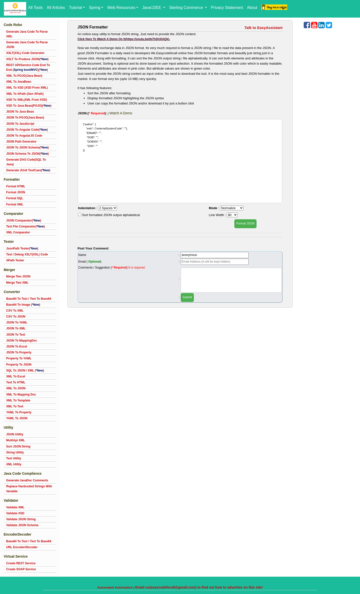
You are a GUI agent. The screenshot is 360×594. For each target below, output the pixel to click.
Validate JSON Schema (22, 525)
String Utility (15, 452)
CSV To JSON (15, 316)
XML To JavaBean (18, 81)
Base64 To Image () (23, 304)
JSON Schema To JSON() (27, 153)
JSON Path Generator (21, 141)
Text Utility (13, 458)
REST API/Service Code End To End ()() (28, 67)
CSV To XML (14, 310)
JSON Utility (14, 434)
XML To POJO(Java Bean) (24, 75)
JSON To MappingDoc (21, 340)
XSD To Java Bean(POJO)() (28, 105)
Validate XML (15, 507)
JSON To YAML (16, 322)
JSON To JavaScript (20, 123)
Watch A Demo (120, 113)
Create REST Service (21, 563)
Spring (94, 7)
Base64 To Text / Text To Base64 (28, 298)
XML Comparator (18, 232)
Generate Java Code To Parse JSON (27, 45)
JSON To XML (15, 328)
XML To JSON (15, 388)
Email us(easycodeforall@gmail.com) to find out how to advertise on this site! (199, 587)
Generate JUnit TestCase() (28, 170)
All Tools (35, 7)
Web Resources (121, 7)
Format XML (14, 204)
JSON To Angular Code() (27, 129)
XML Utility (13, 464)
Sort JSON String (18, 446)
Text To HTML (15, 382)
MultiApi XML (15, 440)
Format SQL (14, 198)
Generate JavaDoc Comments (27, 480)
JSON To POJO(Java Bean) (25, 117)
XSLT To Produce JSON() (27, 59)
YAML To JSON (16, 418)
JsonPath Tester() (22, 248)
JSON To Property (18, 352)
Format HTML (15, 186)
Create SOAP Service (21, 569)
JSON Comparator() (23, 220)
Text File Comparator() (25, 226)
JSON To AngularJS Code (24, 135)
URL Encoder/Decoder (22, 547)
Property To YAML (18, 358)
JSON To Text (15, 334)
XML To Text (14, 406)
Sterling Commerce (186, 7)
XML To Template (18, 400)
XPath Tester (15, 260)
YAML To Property (18, 412)
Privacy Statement (227, 7)
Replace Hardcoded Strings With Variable (29, 489)
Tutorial (75, 7)
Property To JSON (18, 364)
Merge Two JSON (18, 276)
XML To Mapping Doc (21, 394)
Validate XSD (15, 513)
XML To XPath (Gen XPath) (25, 94)
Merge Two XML (17, 282)
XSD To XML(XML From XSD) (26, 99)
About (252, 7)
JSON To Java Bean (20, 111)
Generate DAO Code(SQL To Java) (26, 162)
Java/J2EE (152, 7)
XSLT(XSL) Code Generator (25, 53)
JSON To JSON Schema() (27, 147)
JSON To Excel (16, 346)
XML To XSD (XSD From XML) (27, 87)
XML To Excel (15, 376)
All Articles (56, 7)
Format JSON (15, 192)
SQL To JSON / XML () (25, 370)
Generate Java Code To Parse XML (27, 34)
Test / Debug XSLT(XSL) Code (27, 254)
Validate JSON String (21, 519)
